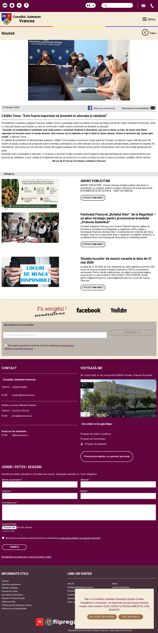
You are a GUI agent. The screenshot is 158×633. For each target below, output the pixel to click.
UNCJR (70, 583)
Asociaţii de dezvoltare (12, 594)
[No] (149, 608)
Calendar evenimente (11, 584)
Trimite (14, 547)
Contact (5, 581)
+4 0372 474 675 (20, 410)
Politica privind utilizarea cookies (17, 605)
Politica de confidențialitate (14, 608)
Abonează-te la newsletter (135, 108)
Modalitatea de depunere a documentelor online (26, 556)
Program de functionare (93, 438)
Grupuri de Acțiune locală (13, 598)
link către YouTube (119, 310)
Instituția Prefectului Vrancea (80, 587)
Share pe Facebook (104, 108)
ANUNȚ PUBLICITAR (95, 181)
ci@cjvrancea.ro (20, 435)
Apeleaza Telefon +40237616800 (152, 6)
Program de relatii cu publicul (96, 433)
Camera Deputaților (121, 587)
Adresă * (85, 479)
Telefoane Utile (8, 601)
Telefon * (7, 491)
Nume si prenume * (12, 479)
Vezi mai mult (131, 616)
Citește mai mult (93, 197)
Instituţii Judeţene (10, 587)
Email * (84, 491)
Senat (114, 583)
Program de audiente (96, 444)
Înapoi (149, 33)
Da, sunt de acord (102, 616)
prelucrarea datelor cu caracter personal (80, 538)
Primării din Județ (9, 591)
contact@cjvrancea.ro (23, 395)
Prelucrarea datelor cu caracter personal (107, 456)
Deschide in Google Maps (97, 423)
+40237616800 (19, 387)
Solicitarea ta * (10, 502)
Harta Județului (74, 602)
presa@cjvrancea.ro (22, 415)
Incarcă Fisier (9, 523)
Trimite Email (143, 6)
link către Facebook (88, 310)
